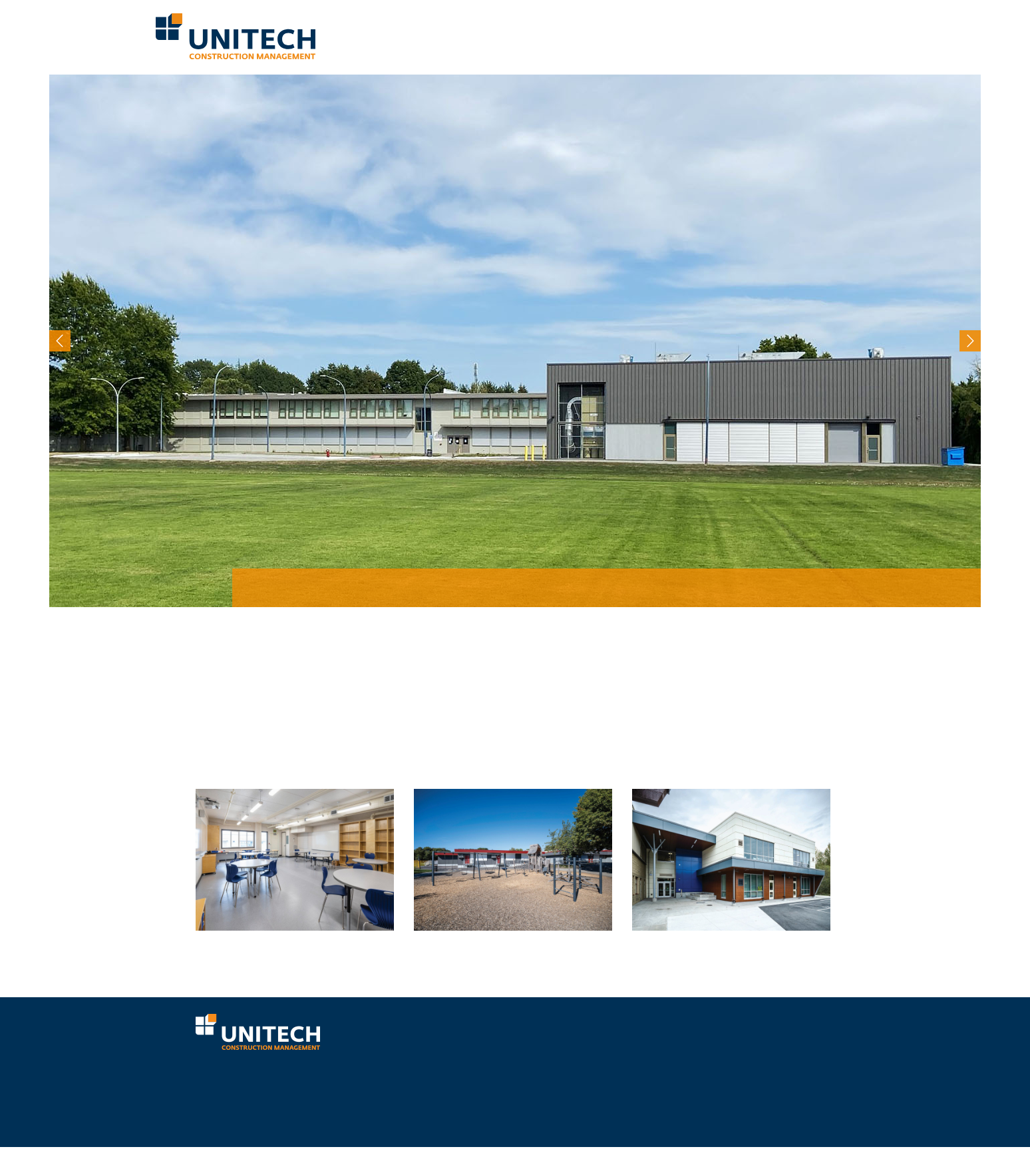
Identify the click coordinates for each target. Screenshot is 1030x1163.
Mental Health (756, 36)
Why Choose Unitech (629, 36)
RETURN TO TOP (796, 1139)
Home (363, 36)
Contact (854, 36)
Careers (812, 36)
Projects (699, 36)
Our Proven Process (536, 36)
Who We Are (405, 36)
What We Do (461, 36)
